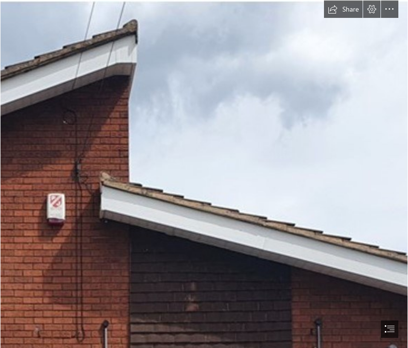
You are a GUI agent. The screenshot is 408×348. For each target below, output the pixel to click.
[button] (343, 9)
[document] (204, 174)
